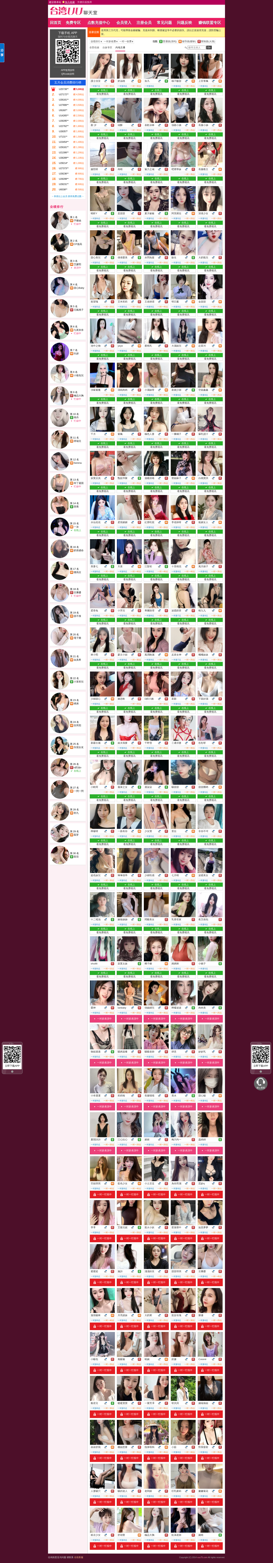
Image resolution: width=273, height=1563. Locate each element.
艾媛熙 (77, 264)
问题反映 (184, 23)
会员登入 (123, 23)
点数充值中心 (98, 23)
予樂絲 (77, 220)
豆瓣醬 (77, 592)
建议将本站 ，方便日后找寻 (70, 2)
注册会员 (144, 23)
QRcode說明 (67, 74)
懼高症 (77, 572)
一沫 (76, 526)
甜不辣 (77, 616)
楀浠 (76, 703)
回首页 (55, 23)
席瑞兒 (77, 441)
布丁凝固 (79, 483)
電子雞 (77, 637)
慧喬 (76, 506)
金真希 (77, 659)
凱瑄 (76, 856)
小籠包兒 (79, 375)
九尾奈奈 (79, 330)
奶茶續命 (79, 550)
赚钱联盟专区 (209, 23)
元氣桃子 (79, 309)
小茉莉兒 (79, 681)
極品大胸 (79, 395)
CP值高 (78, 244)
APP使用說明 (67, 70)
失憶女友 (79, 747)
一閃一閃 (79, 791)
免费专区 (73, 23)
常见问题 (164, 23)
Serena (78, 462)
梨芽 (76, 834)
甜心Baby (79, 287)
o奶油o (77, 767)
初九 (76, 812)
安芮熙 (77, 725)
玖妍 (76, 353)
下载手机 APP (67, 33)
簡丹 (76, 417)
